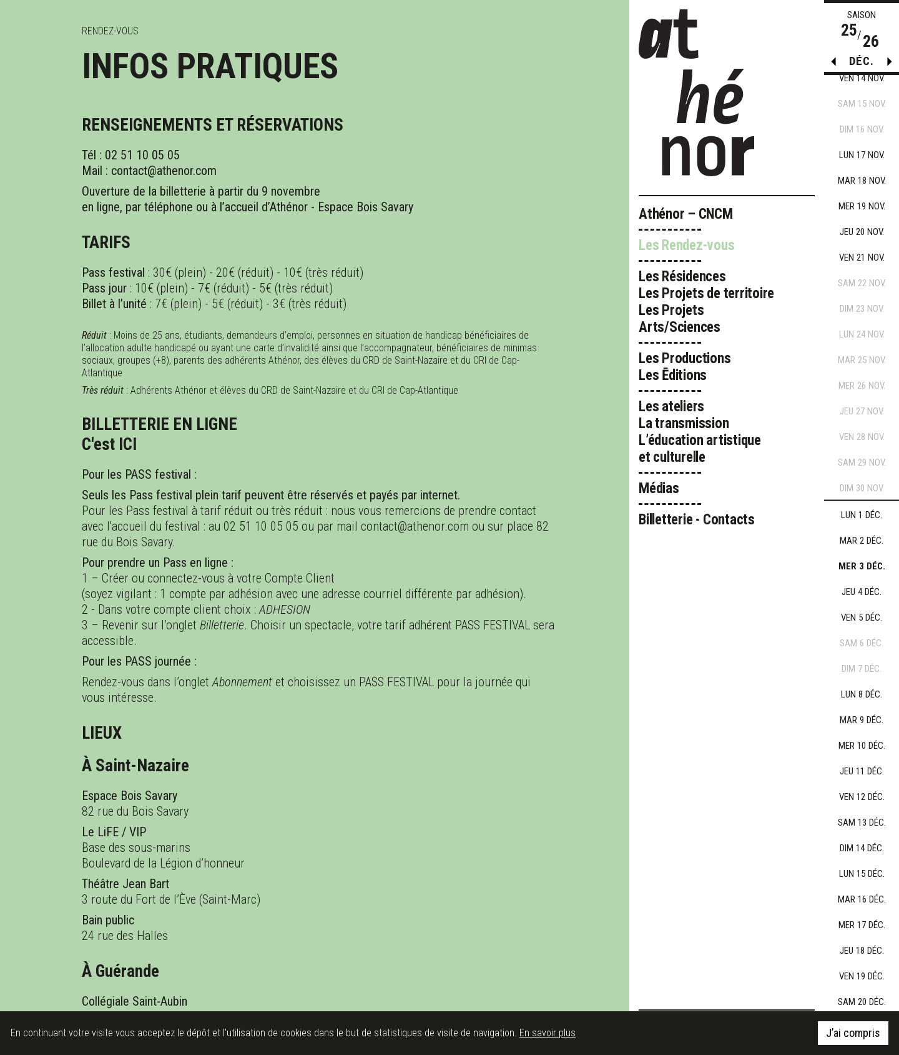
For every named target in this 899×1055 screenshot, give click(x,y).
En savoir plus (547, 1033)
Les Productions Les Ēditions (685, 367)
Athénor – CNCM (686, 214)
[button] (889, 64)
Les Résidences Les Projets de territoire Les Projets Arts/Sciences (706, 302)
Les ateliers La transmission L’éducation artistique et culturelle (700, 432)
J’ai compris (853, 1032)
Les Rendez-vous (687, 245)
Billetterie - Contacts (697, 519)
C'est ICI (109, 444)
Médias (659, 488)
